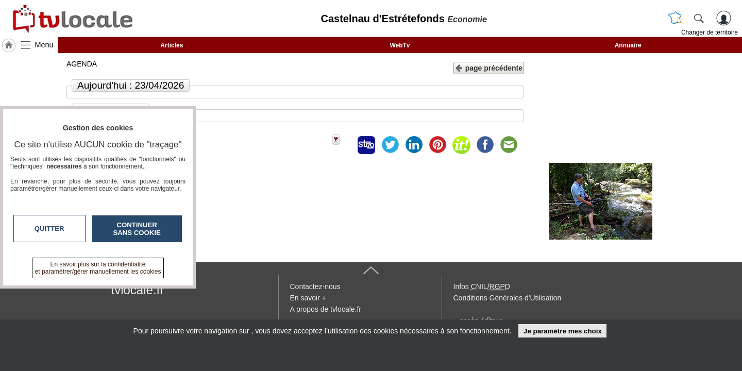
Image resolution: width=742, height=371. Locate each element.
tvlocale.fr (137, 290)
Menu (44, 45)
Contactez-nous (315, 286)
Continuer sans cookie (137, 229)
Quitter (49, 228)
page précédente (488, 67)
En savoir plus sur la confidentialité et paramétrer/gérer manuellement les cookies (98, 268)
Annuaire (628, 45)
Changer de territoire (709, 32)
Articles (171, 45)
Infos (481, 286)
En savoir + (308, 298)
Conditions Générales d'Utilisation (507, 298)
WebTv (400, 45)
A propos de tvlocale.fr (326, 309)
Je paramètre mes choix (563, 331)
